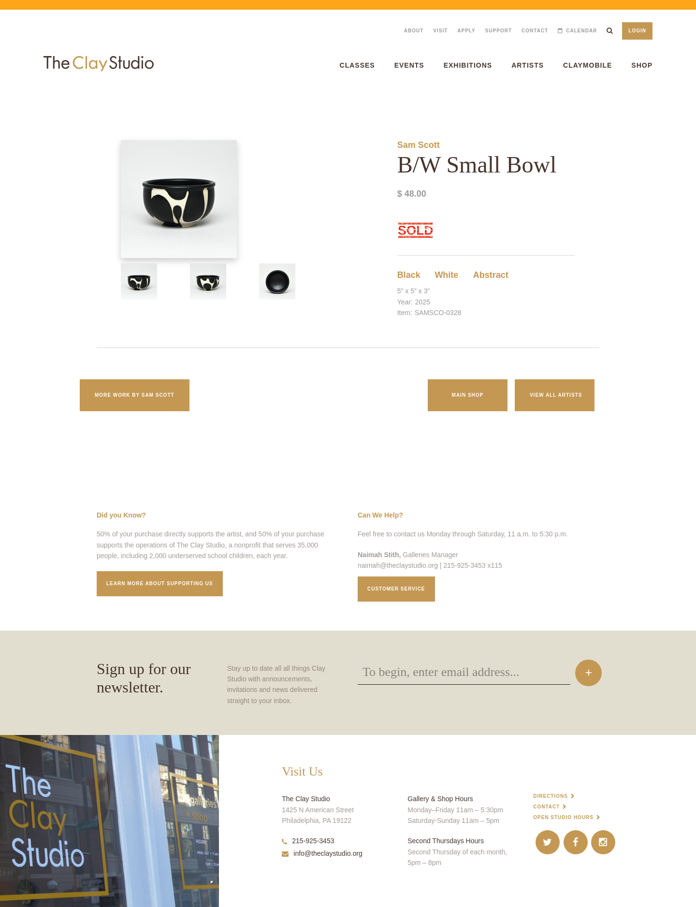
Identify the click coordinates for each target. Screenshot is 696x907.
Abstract (490, 275)
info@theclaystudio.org (322, 853)
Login (637, 30)
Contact (535, 30)
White (446, 275)
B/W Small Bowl (16, 101)
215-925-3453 (308, 841)
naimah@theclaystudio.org (398, 565)
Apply (466, 30)
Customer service (396, 588)
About (414, 30)
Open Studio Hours (563, 817)
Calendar (581, 30)
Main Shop (468, 395)
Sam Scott (418, 145)
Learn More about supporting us (159, 583)
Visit (440, 30)
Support (498, 30)
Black (408, 275)
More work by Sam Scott (134, 395)
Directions (550, 796)
